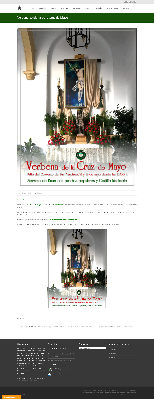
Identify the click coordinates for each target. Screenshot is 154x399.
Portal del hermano (112, 8)
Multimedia (98, 8)
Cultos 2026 (77, 8)
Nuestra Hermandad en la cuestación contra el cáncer (116, 327)
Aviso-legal (113, 357)
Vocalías (87, 8)
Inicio (32, 8)
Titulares (53, 8)
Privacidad (113, 353)
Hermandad (42, 8)
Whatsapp (58, 369)
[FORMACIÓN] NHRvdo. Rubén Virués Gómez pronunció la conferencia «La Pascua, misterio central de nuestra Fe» (57, 327)
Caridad (39, 193)
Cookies (113, 349)
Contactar (126, 8)
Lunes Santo (64, 8)
